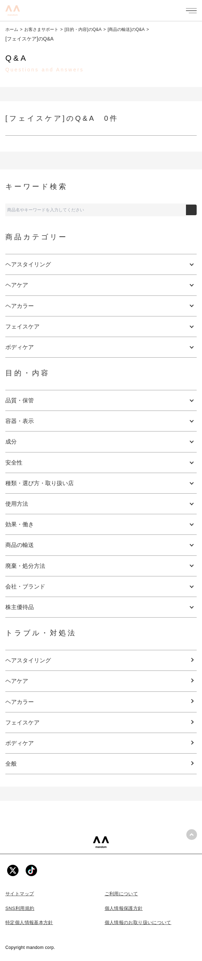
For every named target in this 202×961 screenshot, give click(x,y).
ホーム (11, 29)
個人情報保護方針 (124, 908)
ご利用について (121, 893)
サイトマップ (19, 893)
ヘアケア (16, 681)
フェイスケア (22, 723)
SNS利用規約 (19, 908)
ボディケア (19, 743)
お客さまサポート (41, 29)
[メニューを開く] (191, 10)
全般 (11, 764)
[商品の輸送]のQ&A (126, 29)
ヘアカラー (19, 702)
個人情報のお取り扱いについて (138, 922)
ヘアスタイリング (28, 660)
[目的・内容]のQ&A (83, 29)
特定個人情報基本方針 (29, 922)
